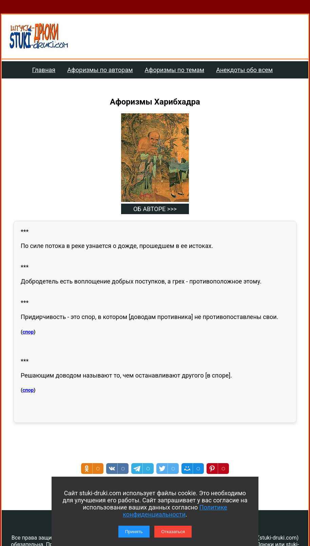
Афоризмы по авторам (100, 69)
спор (28, 332)
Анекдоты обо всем (244, 69)
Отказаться (173, 531)
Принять (134, 531)
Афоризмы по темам (175, 69)
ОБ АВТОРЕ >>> (155, 208)
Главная (43, 69)
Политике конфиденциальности (175, 511)
